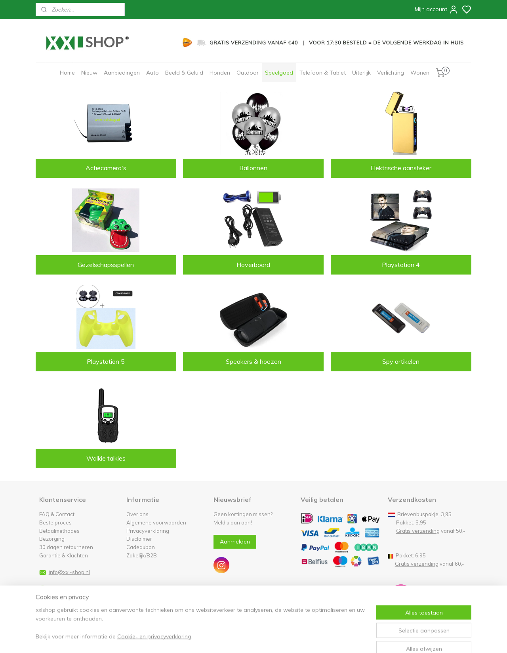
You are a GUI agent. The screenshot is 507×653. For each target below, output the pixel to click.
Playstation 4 (401, 265)
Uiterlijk (361, 72)
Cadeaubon (140, 547)
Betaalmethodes (59, 531)
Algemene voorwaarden (156, 522)
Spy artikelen (401, 361)
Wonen (419, 72)
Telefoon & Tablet (322, 72)
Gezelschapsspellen (106, 265)
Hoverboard (253, 265)
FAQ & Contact (56, 514)
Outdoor (247, 72)
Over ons (137, 514)
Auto (152, 72)
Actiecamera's (106, 168)
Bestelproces (55, 522)
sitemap (277, 638)
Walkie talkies (106, 458)
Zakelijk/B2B (141, 555)
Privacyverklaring (147, 531)
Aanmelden (235, 541)
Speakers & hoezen (253, 361)
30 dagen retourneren (66, 547)
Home (67, 72)
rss (292, 638)
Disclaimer (139, 539)
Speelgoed (279, 72)
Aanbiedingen (122, 72)
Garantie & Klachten (63, 555)
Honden (220, 72)
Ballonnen (253, 168)
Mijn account (436, 9)
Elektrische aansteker (401, 168)
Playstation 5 (106, 361)
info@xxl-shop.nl (69, 572)
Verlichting (390, 72)
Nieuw (89, 72)
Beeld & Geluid (184, 72)
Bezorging (52, 539)
